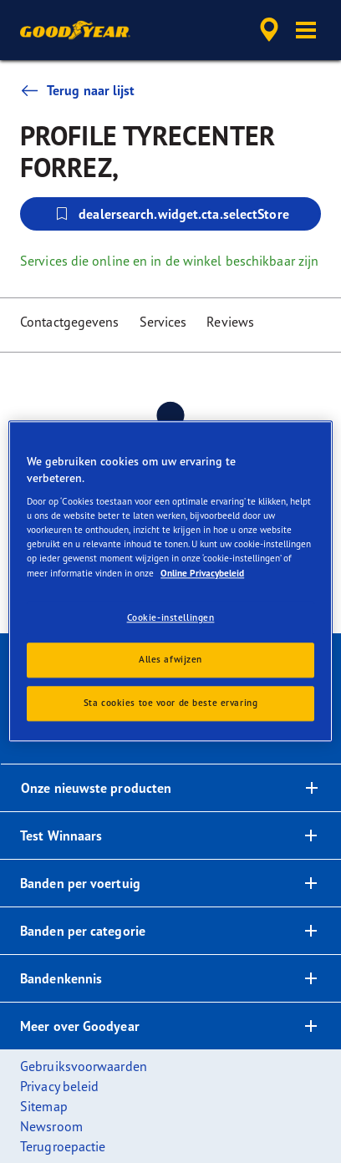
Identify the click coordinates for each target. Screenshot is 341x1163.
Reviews (230, 321)
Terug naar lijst (77, 90)
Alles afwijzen (170, 660)
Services (163, 321)
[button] (306, 30)
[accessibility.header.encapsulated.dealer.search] (269, 30)
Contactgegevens (70, 321)
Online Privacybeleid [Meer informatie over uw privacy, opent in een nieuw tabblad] (202, 573)
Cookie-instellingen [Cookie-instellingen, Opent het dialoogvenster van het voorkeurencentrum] (171, 617)
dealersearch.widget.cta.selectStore (170, 214)
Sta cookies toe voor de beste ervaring (171, 703)
